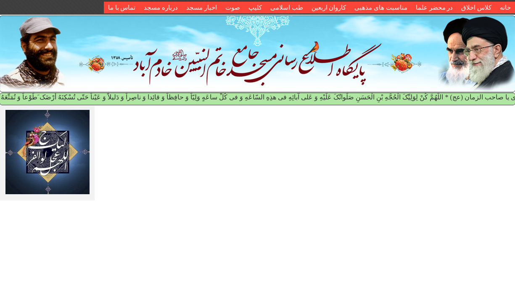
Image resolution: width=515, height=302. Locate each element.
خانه (505, 7)
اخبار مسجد (201, 7)
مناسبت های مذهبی (380, 7)
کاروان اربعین (329, 7)
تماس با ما (122, 7)
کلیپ (255, 7)
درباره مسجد (161, 7)
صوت (232, 7)
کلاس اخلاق (476, 7)
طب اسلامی (286, 7)
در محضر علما (434, 7)
